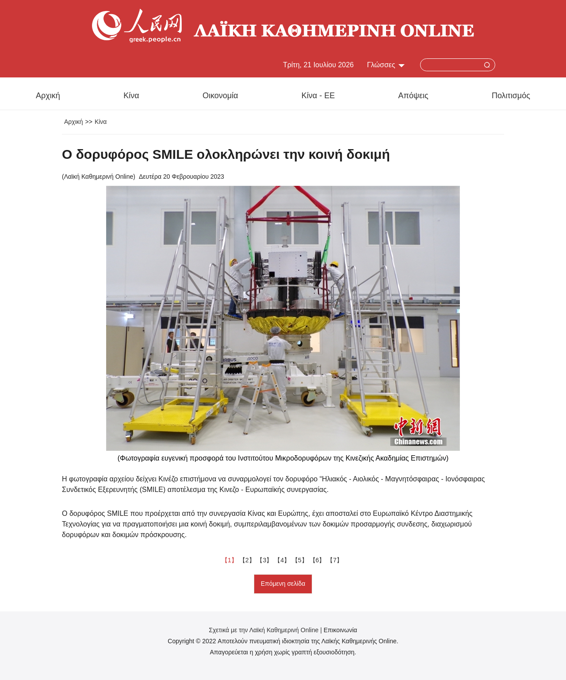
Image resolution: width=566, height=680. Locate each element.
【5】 (301, 560)
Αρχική (48, 95)
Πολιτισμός (511, 95)
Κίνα (131, 95)
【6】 (318, 560)
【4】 (283, 560)
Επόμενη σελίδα (283, 583)
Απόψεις (413, 95)
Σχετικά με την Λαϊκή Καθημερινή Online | (266, 630)
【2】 (248, 560)
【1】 (230, 560)
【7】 (335, 560)
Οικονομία (220, 95)
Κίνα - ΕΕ (318, 95)
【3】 (265, 560)
